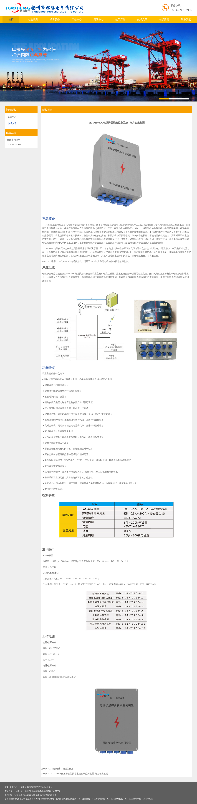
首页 (10, 19)
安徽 (33, 795)
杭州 (37, 795)
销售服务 (55, 19)
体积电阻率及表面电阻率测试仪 (38, 791)
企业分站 (49, 787)
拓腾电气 (56, 791)
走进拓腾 (33, 19)
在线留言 (164, 19)
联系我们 (186, 19)
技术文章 (142, 19)
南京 (50, 795)
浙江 (25, 795)
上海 (21, 795)
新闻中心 (98, 19)
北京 (29, 795)
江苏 (16, 795)
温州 (42, 795)
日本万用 (19, 791)
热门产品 (120, 19)
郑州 (54, 795)
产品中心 (77, 19)
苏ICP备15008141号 (42, 799)
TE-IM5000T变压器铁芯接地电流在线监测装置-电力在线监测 (78, 773)
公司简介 (22, 787)
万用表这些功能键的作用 (61, 768)
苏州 (46, 795)
